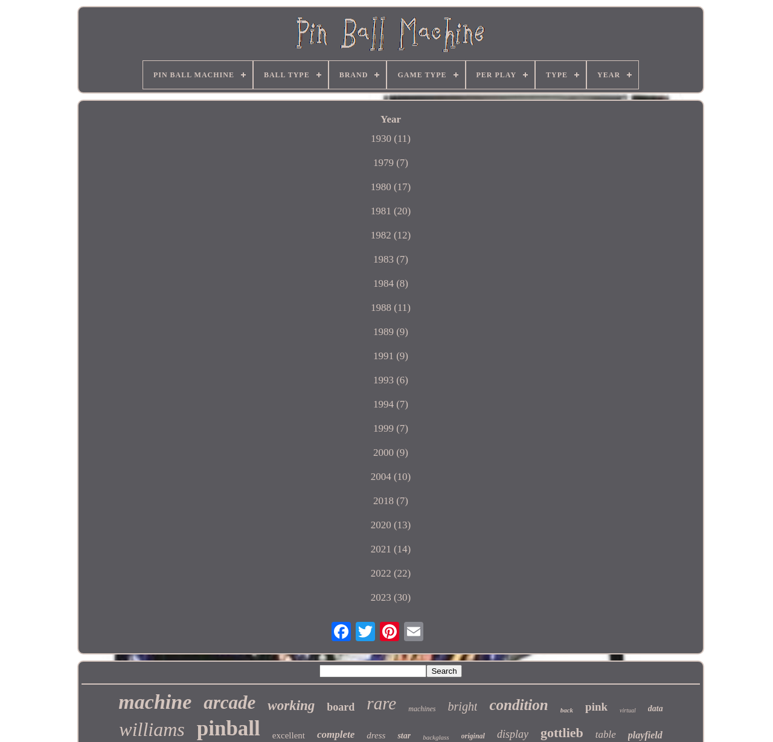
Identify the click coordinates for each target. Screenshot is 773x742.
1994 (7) (390, 404)
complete (335, 734)
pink (596, 706)
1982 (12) (391, 235)
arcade (229, 702)
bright (463, 706)
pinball (228, 728)
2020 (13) (391, 525)
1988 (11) (391, 307)
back (566, 710)
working (291, 705)
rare (381, 703)
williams (151, 729)
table (605, 734)
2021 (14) (391, 549)
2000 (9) (390, 452)
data (655, 708)
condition (518, 705)
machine (154, 702)
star (404, 735)
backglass (436, 737)
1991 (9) (390, 356)
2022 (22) (391, 573)
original (473, 736)
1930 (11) (391, 138)
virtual (628, 710)
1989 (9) (390, 331)
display (512, 734)
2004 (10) (391, 476)
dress (376, 735)
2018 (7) (390, 501)
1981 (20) (391, 211)
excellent (288, 735)
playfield (645, 735)
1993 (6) (390, 380)
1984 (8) (390, 283)
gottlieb (561, 732)
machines (421, 709)
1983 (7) (390, 259)
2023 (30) (391, 597)
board (340, 707)
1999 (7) (390, 428)
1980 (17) (391, 187)
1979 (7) (390, 162)
